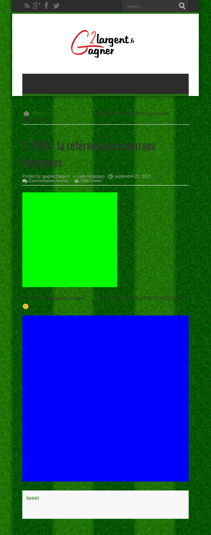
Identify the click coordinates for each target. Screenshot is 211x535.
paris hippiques (68, 113)
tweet (32, 498)
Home (39, 113)
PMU (94, 298)
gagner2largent (56, 176)
